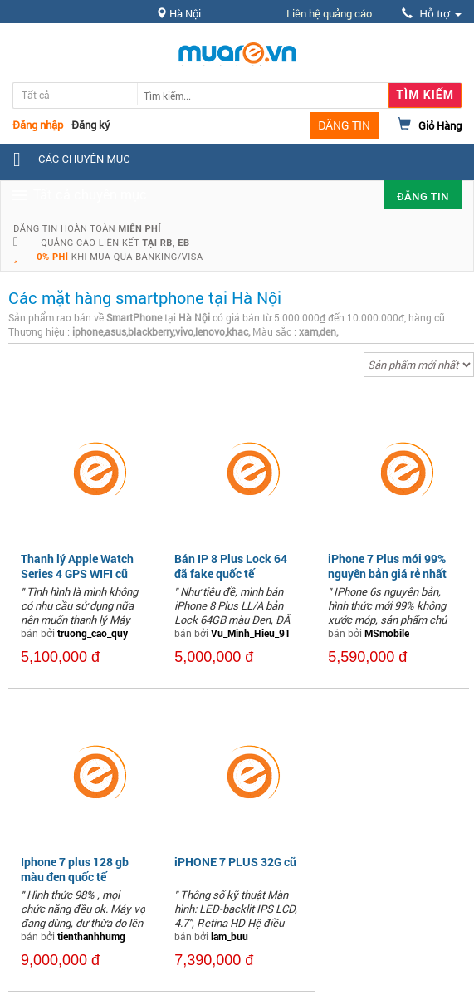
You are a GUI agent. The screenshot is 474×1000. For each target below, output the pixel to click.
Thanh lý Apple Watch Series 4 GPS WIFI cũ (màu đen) (77, 573)
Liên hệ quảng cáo (329, 13)
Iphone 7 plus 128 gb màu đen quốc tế (75, 869)
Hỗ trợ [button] (432, 13)
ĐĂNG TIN (344, 125)
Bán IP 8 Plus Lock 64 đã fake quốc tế (230, 566)
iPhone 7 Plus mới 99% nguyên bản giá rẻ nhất (387, 566)
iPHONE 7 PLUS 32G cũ (235, 862)
